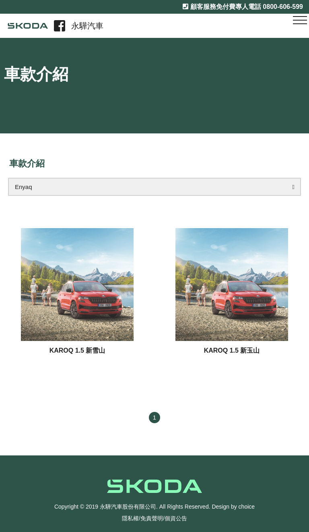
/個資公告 (175, 518)
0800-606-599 (283, 6)
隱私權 (130, 518)
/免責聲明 (151, 518)
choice (247, 506)
